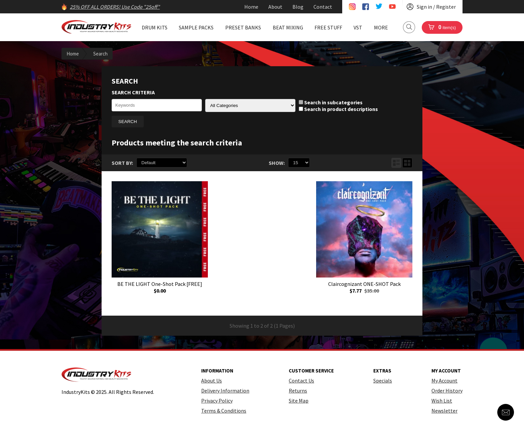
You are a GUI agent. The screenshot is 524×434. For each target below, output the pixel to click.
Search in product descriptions (338, 109)
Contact (322, 6)
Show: (277, 162)
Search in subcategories (331, 102)
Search (409, 27)
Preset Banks (243, 27)
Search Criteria (133, 92)
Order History (447, 390)
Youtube (392, 6)
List (396, 163)
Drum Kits (154, 27)
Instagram (352, 6)
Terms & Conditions (223, 410)
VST (358, 27)
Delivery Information (225, 390)
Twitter (379, 6)
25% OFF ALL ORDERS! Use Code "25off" (115, 6)
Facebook (365, 6)
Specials (382, 380)
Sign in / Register (436, 6)
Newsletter (444, 410)
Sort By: (122, 162)
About (275, 6)
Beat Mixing (288, 27)
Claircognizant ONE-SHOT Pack (364, 284)
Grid (407, 163)
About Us (211, 380)
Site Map (298, 400)
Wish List (441, 400)
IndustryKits (96, 26)
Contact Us (301, 380)
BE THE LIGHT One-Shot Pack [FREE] (159, 284)
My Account (444, 380)
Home (251, 6)
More (381, 27)
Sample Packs (196, 27)
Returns (298, 390)
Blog (297, 6)
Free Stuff (328, 27)
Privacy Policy (217, 400)
